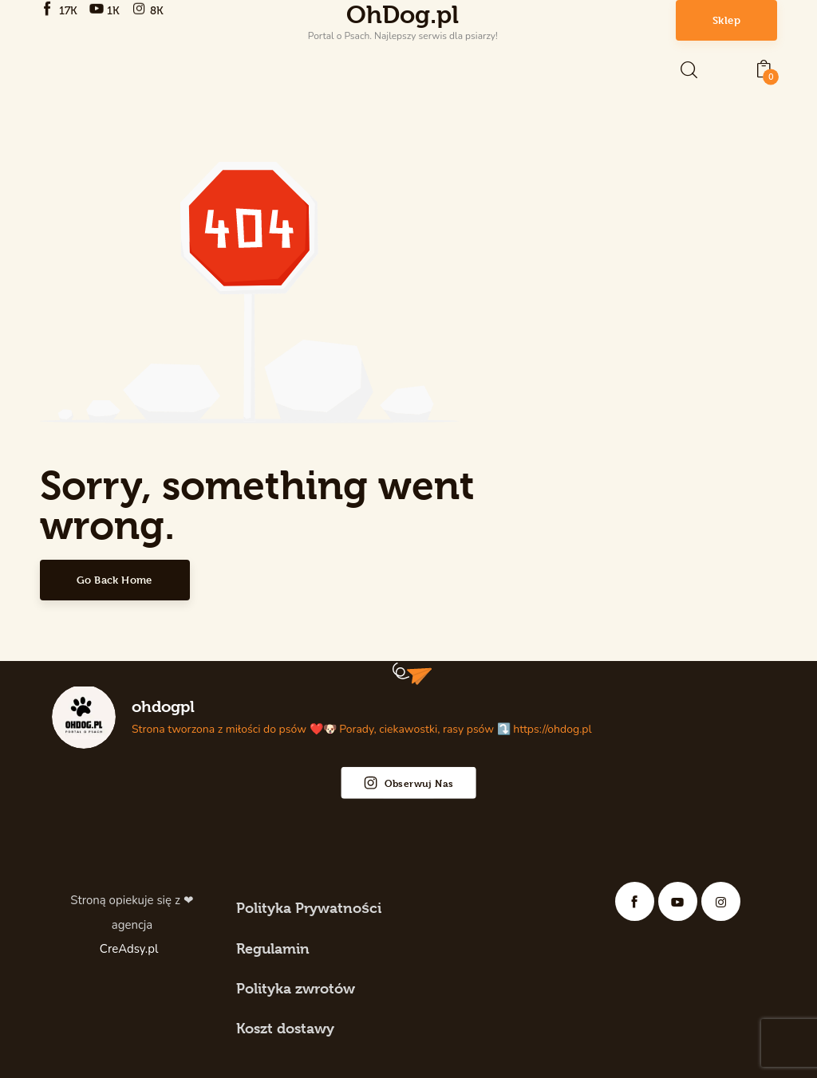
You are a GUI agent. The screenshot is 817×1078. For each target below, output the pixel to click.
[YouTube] (106, 9)
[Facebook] (60, 9)
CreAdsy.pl (130, 949)
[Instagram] (149, 9)
